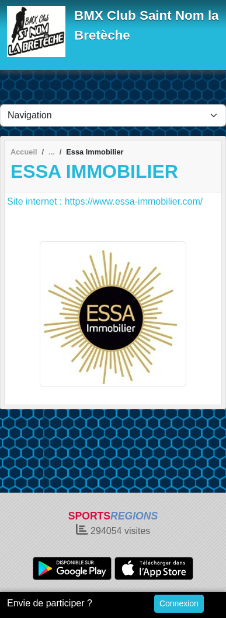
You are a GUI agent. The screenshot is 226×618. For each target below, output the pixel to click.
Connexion (179, 603)
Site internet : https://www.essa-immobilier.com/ (105, 201)
